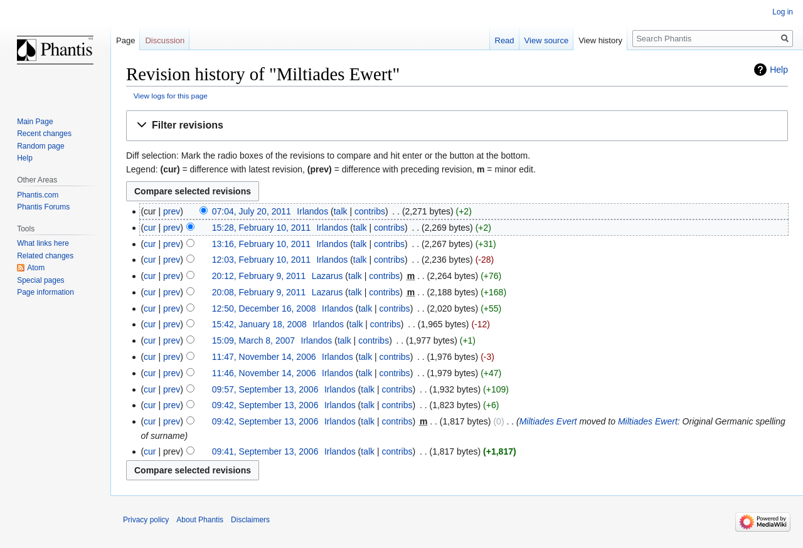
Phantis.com (37, 195)
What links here (43, 243)
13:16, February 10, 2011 (261, 244)
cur (150, 228)
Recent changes (44, 133)
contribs (369, 211)
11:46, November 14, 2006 (264, 373)
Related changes (45, 255)
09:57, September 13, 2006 (265, 389)
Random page (40, 146)
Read (504, 40)
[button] (457, 125)
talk (341, 211)
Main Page (35, 121)
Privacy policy (146, 519)
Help (779, 70)
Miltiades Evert (548, 421)
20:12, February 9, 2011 (259, 276)
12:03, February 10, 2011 (261, 260)
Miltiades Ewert (648, 421)
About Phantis (199, 519)
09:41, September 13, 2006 (265, 451)
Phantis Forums (43, 207)
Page (125, 40)
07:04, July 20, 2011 (251, 211)
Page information (45, 292)
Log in (782, 12)
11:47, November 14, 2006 (264, 357)
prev (171, 211)
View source (546, 40)
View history (600, 40)
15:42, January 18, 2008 (259, 324)
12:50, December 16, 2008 (264, 308)
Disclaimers (250, 519)
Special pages (40, 280)
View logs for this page (171, 96)
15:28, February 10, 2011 (261, 228)
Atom (36, 267)
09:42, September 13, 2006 (265, 405)
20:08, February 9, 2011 (259, 292)
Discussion (164, 40)
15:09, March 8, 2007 (253, 340)
